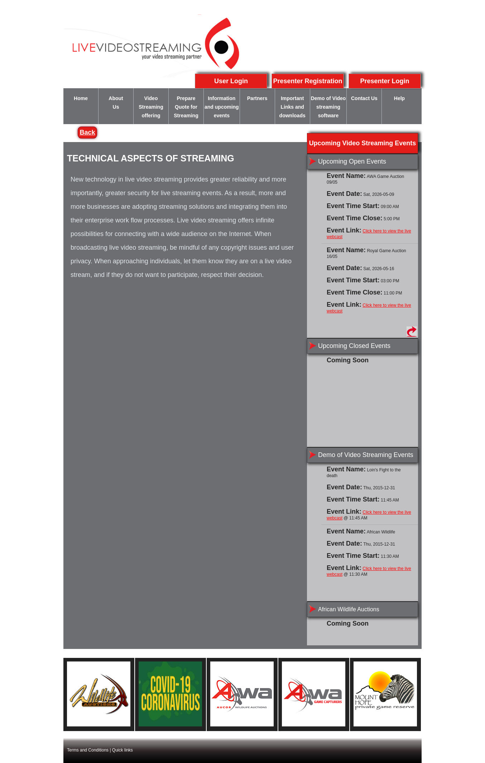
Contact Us (364, 98)
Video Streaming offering (151, 106)
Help (399, 98)
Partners (257, 98)
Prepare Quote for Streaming (186, 106)
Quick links (122, 750)
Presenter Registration (307, 81)
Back (87, 132)
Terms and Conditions (88, 750)
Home (81, 98)
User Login (231, 81)
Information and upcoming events (222, 106)
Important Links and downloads (292, 106)
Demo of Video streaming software (328, 106)
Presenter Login (384, 81)
